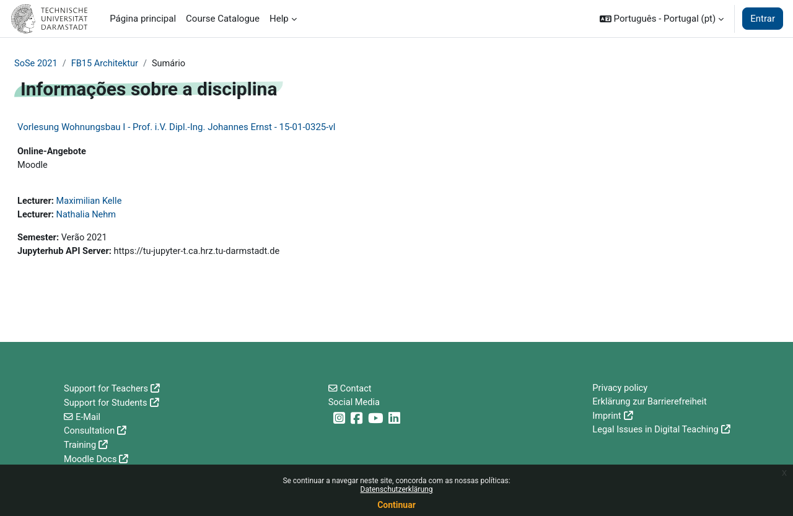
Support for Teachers (107, 389)
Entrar (762, 18)
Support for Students (107, 403)
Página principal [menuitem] (143, 18)
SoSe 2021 (36, 63)
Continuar (396, 505)
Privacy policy (620, 389)
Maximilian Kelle (91, 203)
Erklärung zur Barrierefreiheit (651, 403)
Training (80, 445)
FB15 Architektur (106, 63)
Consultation (90, 431)
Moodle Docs (91, 459)
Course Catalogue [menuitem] (223, 18)
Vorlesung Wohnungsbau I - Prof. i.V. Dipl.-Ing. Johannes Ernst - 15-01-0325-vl (176, 127)
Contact (356, 389)
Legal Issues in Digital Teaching (657, 431)
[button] (662, 18)
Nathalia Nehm (87, 217)
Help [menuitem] (279, 18)
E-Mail (88, 417)
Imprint (607, 417)
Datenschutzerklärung (397, 489)
